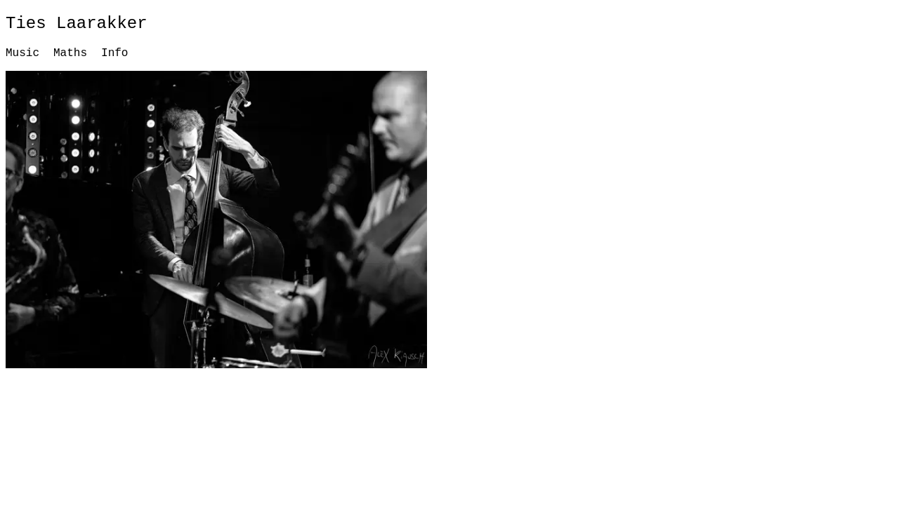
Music (22, 53)
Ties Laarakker (76, 23)
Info (114, 53)
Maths (70, 53)
